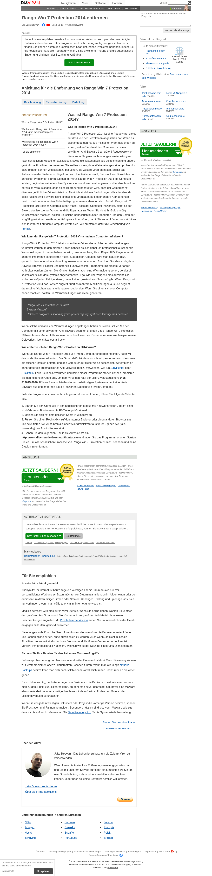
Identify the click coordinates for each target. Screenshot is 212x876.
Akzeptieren (43, 871)
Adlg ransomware (175, 116)
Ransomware (68, 8)
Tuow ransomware (152, 108)
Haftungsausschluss (115, 851)
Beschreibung (32, 102)
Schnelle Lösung (56, 102)
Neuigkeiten (68, 3)
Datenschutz (8, 871)
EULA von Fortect (107, 73)
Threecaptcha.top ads (157, 63)
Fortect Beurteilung (85, 485)
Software (100, 3)
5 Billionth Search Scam (158, 68)
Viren (85, 3)
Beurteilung (48, 555)
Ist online (177, 8)
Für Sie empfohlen (31, 151)
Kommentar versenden (116, 728)
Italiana (108, 822)
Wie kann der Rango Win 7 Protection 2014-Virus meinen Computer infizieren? (42, 132)
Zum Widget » (149, 77)
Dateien (117, 3)
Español (70, 832)
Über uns (40, 851)
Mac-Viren (114, 8)
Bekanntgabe (134, 851)
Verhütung (78, 102)
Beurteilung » (73, 535)
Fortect (52, 73)
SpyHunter (117, 367)
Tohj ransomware (175, 108)
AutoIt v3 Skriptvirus (176, 93)
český (28, 832)
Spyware (78, 25)
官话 (28, 822)
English (108, 837)
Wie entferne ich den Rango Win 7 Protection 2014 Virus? (40, 143)
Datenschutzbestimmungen (35, 76)
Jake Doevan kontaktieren (41, 786)
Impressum (150, 851)
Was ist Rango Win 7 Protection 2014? (42, 122)
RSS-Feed (167, 851)
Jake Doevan (32, 25)
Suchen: (163, 3)
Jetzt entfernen (79, 62)
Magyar (29, 827)
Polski (107, 832)
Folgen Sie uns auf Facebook (106, 855)
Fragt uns (26, 501)
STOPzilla (28, 373)
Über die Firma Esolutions (41, 791)
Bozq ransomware (179, 74)
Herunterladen (32, 555)
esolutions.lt (113, 867)
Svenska (70, 827)
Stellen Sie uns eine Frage (119, 722)
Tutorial (28, 542)
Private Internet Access (74, 620)
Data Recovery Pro (79, 712)
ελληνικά (30, 837)
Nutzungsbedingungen (106, 485)
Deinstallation (71, 73)
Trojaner (131, 8)
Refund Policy (83, 489)
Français (109, 827)
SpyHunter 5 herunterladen (42, 535)
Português (71, 837)
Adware (50, 8)
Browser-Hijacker (92, 8)
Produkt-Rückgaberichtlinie (82, 542)
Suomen (70, 822)
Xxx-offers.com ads (156, 58)
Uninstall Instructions (105, 542)
